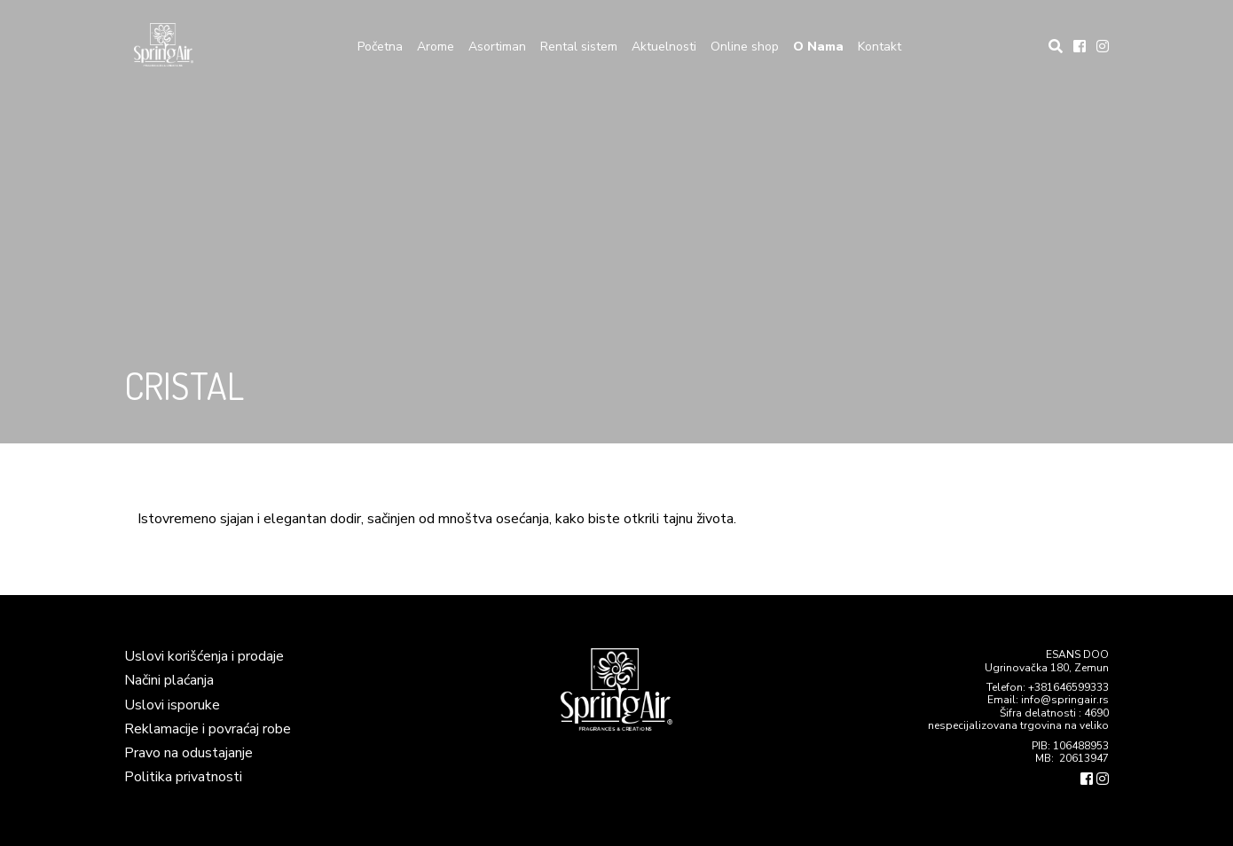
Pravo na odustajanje (188, 753)
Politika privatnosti (183, 777)
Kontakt (879, 46)
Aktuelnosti (664, 46)
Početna (380, 46)
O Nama (818, 46)
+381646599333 (1068, 687)
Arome (435, 46)
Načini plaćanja (169, 680)
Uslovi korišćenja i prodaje (204, 656)
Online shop (745, 46)
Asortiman (497, 46)
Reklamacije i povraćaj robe (207, 729)
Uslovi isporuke (172, 705)
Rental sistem (578, 46)
